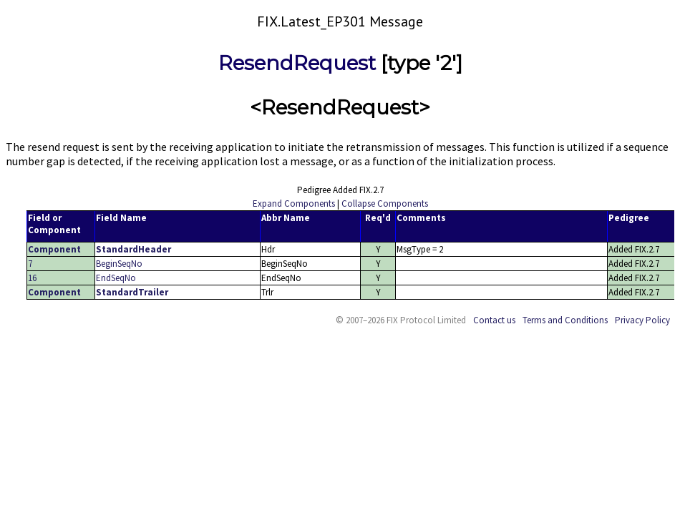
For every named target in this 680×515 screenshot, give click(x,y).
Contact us (494, 320)
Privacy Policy (642, 320)
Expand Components (294, 203)
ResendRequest (297, 63)
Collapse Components (384, 203)
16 (32, 278)
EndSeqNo (116, 278)
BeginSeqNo (119, 264)
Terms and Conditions (565, 320)
